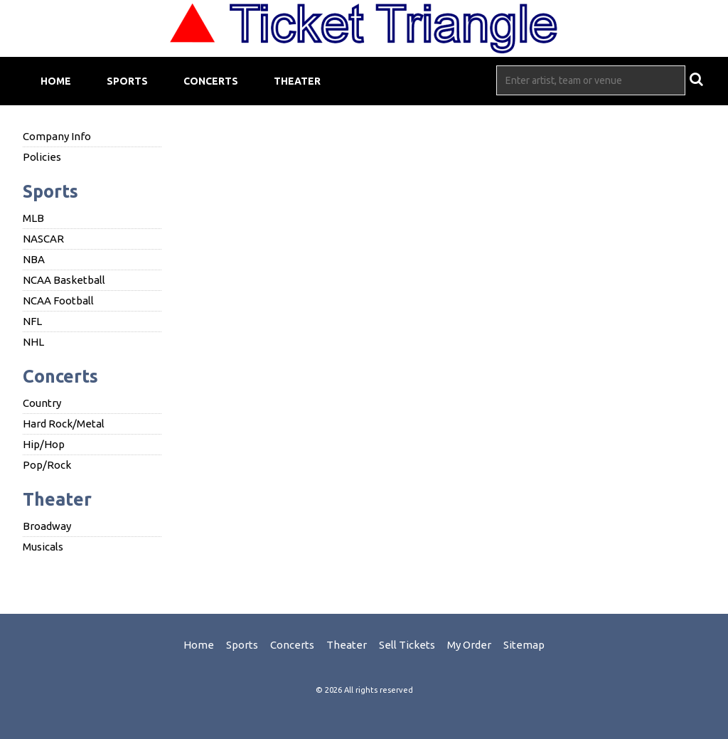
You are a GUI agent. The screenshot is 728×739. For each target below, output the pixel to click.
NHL (33, 342)
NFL (32, 321)
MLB (33, 218)
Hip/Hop (44, 444)
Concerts (210, 81)
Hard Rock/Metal (64, 424)
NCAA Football (58, 300)
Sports (127, 81)
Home (56, 81)
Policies (42, 157)
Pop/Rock (47, 465)
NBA (34, 259)
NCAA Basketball (64, 280)
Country (42, 403)
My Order (469, 645)
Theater (297, 81)
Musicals (43, 547)
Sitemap (524, 645)
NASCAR (43, 239)
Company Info (57, 136)
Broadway (47, 526)
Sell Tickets (407, 645)
